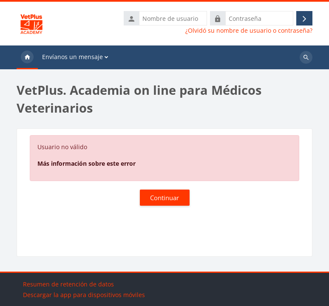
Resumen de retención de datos (68, 284)
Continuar (164, 197)
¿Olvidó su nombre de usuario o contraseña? (248, 30)
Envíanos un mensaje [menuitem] (72, 57)
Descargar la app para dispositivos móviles (84, 295)
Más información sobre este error (86, 163)
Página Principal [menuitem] (27, 57)
